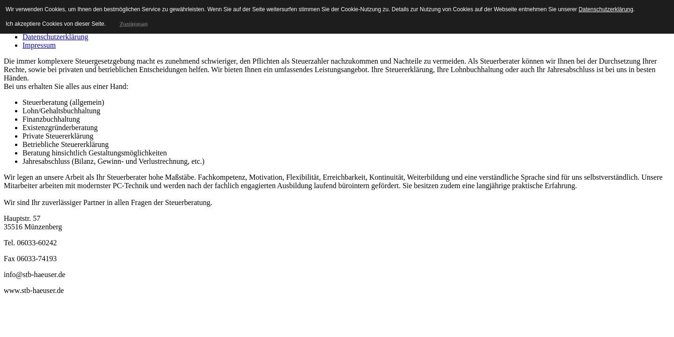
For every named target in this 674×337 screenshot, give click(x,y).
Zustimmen (133, 24)
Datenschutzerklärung (55, 37)
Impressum (39, 45)
